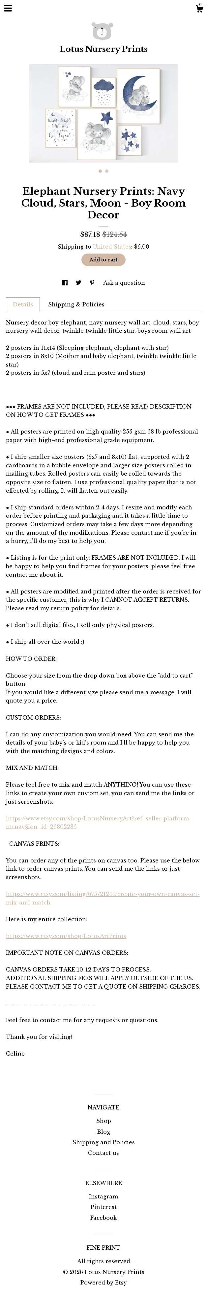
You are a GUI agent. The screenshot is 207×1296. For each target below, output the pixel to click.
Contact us (103, 1153)
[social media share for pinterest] (93, 282)
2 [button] (106, 171)
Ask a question (124, 282)
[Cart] (199, 10)
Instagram (103, 1196)
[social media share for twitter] (79, 282)
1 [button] (100, 171)
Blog (103, 1131)
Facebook (103, 1218)
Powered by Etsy (103, 1282)
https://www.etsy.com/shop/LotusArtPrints (66, 936)
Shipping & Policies (76, 304)
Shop (103, 1121)
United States (112, 246)
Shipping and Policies (104, 1142)
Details (23, 304)
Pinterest (104, 1207)
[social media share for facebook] (65, 282)
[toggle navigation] (8, 8)
